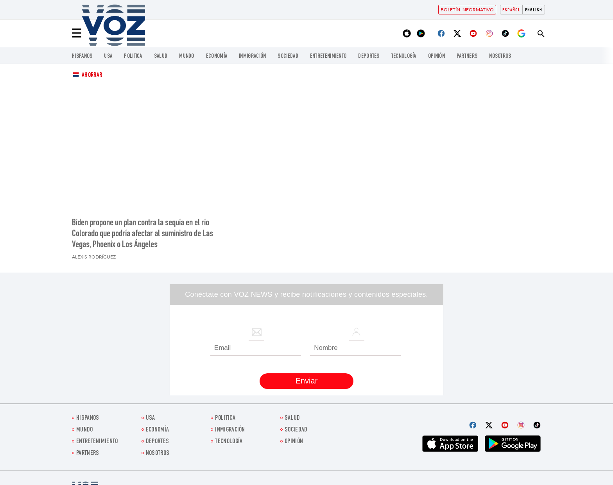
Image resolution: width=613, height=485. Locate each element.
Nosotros (500, 56)
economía (216, 56)
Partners (467, 56)
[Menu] (76, 33)
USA (108, 56)
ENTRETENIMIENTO (328, 56)
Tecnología (403, 56)
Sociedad (288, 56)
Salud (161, 56)
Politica (133, 56)
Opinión (436, 56)
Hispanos (82, 56)
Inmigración (252, 56)
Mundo (186, 56)
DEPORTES (368, 56)
